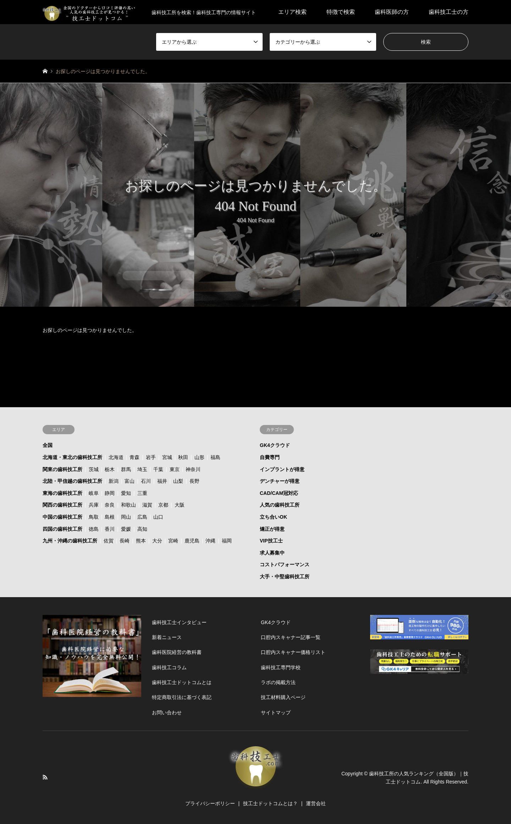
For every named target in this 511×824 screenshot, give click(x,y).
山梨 (178, 481)
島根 (110, 517)
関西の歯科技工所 (62, 505)
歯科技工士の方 (448, 12)
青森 (134, 457)
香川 (110, 529)
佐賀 (109, 541)
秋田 (183, 457)
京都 (163, 505)
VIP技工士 (271, 541)
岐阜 (94, 493)
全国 (48, 445)
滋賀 (147, 505)
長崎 (125, 541)
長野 (194, 481)
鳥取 (94, 517)
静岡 (110, 493)
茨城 (94, 469)
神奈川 (193, 469)
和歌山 (128, 505)
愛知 (126, 493)
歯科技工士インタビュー (179, 622)
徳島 (94, 529)
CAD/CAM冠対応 (279, 493)
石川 (146, 481)
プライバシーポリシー (210, 803)
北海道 (116, 457)
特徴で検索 (340, 12)
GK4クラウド (275, 445)
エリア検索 (292, 12)
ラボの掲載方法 (278, 682)
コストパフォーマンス (284, 564)
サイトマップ (276, 712)
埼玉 (142, 469)
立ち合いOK (273, 517)
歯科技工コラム (169, 667)
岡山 (126, 517)
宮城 (167, 457)
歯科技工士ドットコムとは (181, 682)
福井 (162, 481)
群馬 (126, 469)
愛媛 (126, 529)
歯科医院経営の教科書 (177, 652)
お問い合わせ (167, 712)
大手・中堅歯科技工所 (284, 576)
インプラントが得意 (282, 469)
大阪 (180, 505)
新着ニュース (167, 637)
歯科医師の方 (392, 12)
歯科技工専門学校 (281, 667)
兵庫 (94, 505)
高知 (142, 529)
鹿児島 (192, 541)
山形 (199, 457)
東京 (175, 469)
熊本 (141, 541)
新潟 (114, 481)
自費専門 (270, 457)
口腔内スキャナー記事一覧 (290, 637)
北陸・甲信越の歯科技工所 (72, 481)
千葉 (158, 469)
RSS (45, 777)
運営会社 (316, 803)
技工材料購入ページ (283, 697)
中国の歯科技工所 (62, 517)
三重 (142, 493)
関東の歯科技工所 (62, 469)
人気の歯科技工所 (280, 505)
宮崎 (173, 541)
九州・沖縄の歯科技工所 (70, 541)
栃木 (110, 469)
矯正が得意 (272, 529)
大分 (157, 541)
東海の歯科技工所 (62, 493)
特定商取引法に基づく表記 (181, 697)
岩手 (151, 457)
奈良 (110, 505)
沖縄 (210, 541)
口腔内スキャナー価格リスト (293, 652)
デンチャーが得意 (280, 481)
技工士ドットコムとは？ (270, 803)
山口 (158, 517)
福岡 (227, 541)
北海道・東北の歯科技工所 (72, 457)
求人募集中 (272, 553)
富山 (129, 481)
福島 (215, 457)
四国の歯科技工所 (62, 529)
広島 (142, 517)
